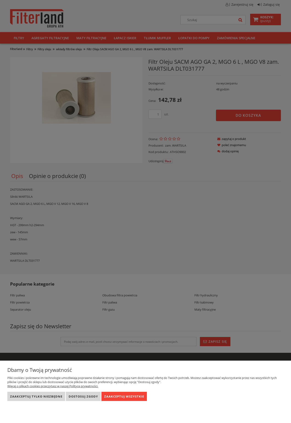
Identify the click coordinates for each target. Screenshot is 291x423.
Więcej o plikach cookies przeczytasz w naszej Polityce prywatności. (52, 386)
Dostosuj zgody (83, 396)
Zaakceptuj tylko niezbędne (36, 396)
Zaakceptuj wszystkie (124, 396)
